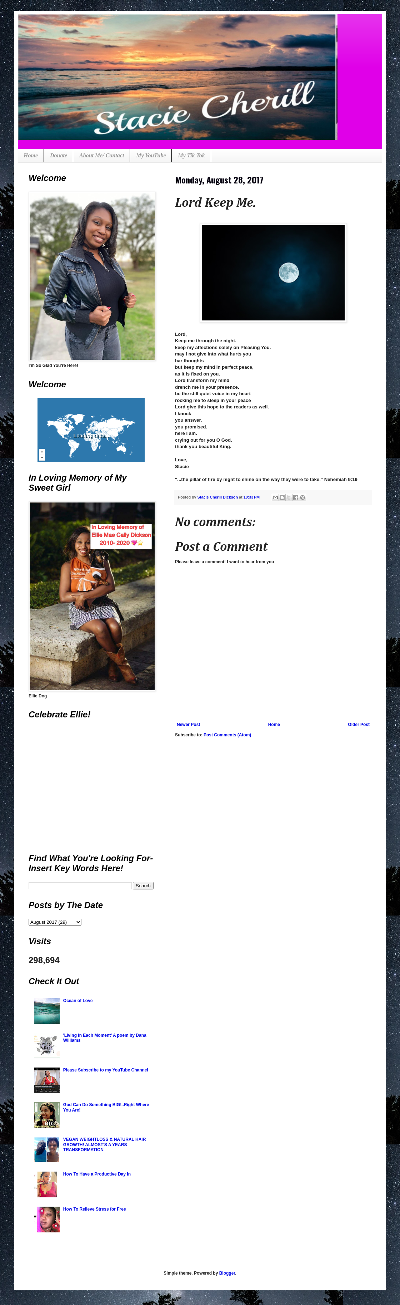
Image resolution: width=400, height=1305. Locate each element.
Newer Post (188, 724)
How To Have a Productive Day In (97, 1174)
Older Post (359, 724)
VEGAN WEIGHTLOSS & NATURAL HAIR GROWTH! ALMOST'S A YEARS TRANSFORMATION (104, 1144)
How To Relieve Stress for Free (94, 1209)
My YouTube (151, 155)
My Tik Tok (191, 155)
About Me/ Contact (101, 155)
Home (31, 155)
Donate (58, 155)
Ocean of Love (78, 1000)
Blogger (227, 1273)
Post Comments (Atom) (227, 734)
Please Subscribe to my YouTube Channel (105, 1070)
